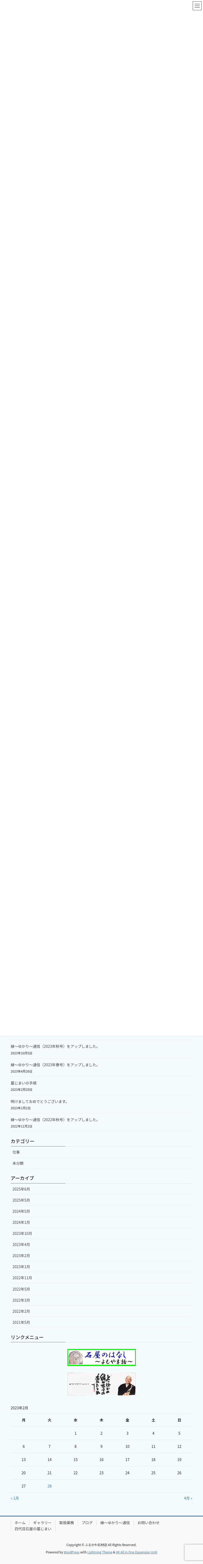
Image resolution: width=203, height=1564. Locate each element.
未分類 (18, 1163)
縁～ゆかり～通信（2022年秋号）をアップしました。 (55, 1119)
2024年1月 (21, 1222)
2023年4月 (21, 1244)
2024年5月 (21, 1211)
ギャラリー (42, 1522)
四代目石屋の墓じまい (33, 1528)
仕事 (16, 1152)
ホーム (20, 1522)
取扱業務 (66, 1522)
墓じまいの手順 (24, 1083)
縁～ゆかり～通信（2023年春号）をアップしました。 (55, 1064)
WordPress (72, 1552)
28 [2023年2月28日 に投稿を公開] (50, 1486)
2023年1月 (21, 1266)
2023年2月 (21, 1255)
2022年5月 (21, 1289)
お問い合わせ (148, 1522)
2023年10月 (22, 1233)
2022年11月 (22, 1277)
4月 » (188, 1498)
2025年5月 (21, 1200)
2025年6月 (21, 1189)
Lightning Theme (99, 1552)
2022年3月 (21, 1300)
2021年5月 (21, 1322)
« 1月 (15, 1498)
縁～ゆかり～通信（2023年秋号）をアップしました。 (55, 1046)
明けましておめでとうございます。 (40, 1101)
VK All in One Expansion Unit (136, 1552)
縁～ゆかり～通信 (115, 1522)
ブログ (87, 1522)
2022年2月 (21, 1311)
